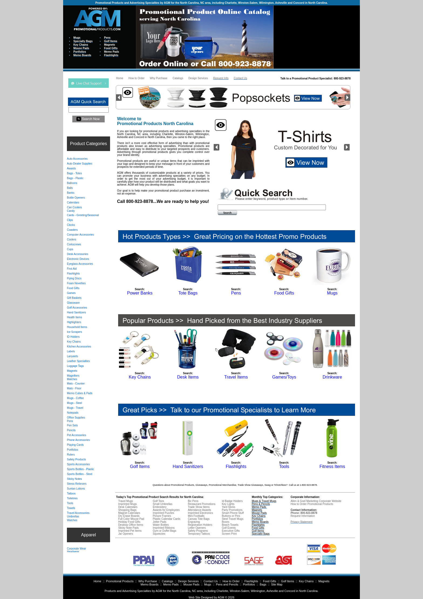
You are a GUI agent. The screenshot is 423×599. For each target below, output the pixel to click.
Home (97, 581)
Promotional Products (120, 581)
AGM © (222, 597)
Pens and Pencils (227, 584)
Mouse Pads (191, 584)
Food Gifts (269, 581)
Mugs (207, 584)
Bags (263, 584)
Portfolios (249, 584)
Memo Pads (171, 584)
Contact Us (210, 581)
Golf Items (287, 581)
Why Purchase (147, 581)
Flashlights (251, 581)
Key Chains (306, 581)
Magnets (323, 581)
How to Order (231, 581)
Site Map (276, 584)
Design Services (188, 581)
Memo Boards (149, 584)
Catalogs (167, 581)
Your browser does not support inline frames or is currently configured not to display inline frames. (316, 36)
